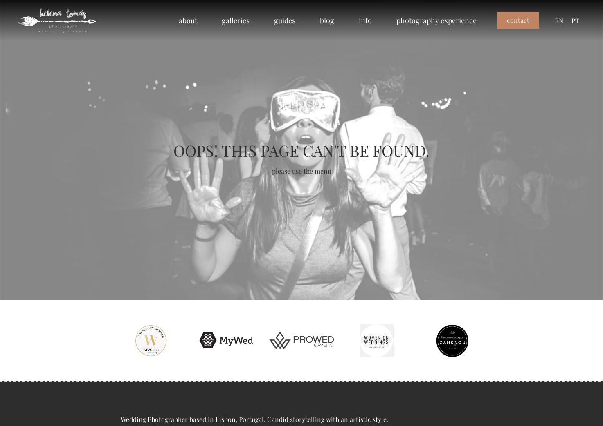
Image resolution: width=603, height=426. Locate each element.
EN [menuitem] (559, 20)
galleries (236, 20)
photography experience (436, 20)
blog (327, 20)
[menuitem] (559, 21)
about (188, 20)
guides (284, 20)
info (365, 20)
